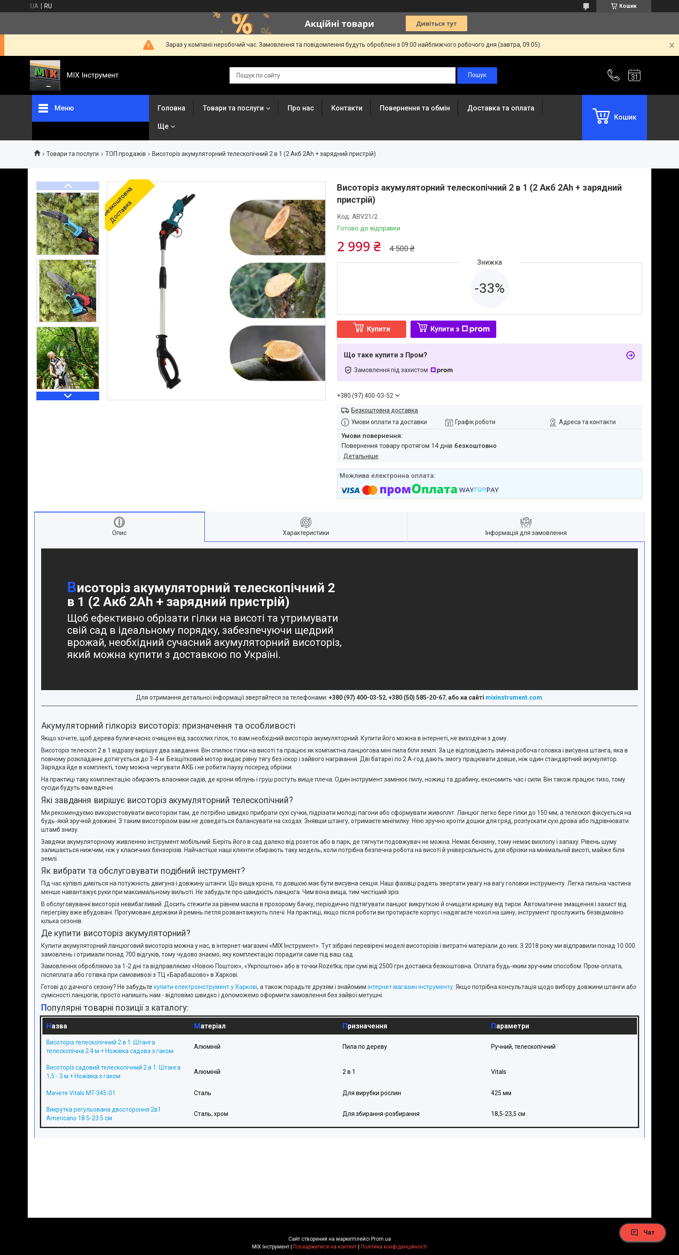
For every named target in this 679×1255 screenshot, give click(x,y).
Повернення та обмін (415, 108)
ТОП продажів (125, 153)
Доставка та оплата (500, 108)
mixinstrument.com (513, 697)
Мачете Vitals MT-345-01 (81, 1093)
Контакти (346, 108)
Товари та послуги (233, 108)
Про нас (301, 108)
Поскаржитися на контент (325, 1247)
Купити (378, 329)
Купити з (460, 329)
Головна (171, 108)
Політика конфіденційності (394, 1247)
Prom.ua (381, 1239)
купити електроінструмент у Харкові (204, 986)
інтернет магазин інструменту (409, 986)
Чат (642, 1232)
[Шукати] (477, 75)
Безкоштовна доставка (384, 410)
